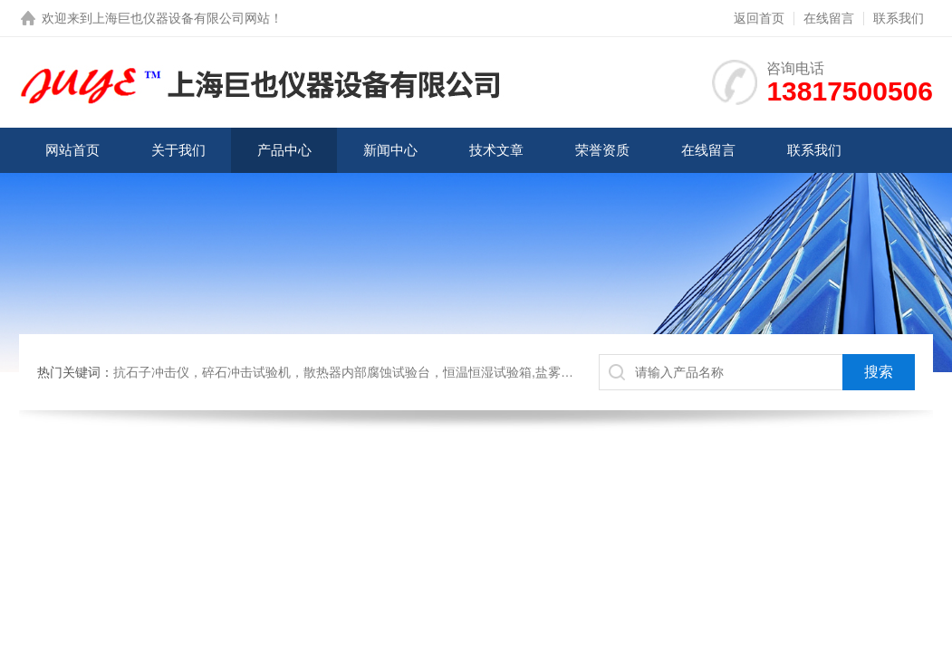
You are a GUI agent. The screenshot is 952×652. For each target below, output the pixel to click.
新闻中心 (390, 150)
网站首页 (72, 150)
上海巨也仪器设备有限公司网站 (181, 18)
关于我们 (178, 150)
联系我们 (898, 18)
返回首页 (759, 18)
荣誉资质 (602, 150)
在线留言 (828, 18)
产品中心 (284, 150)
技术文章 (496, 150)
